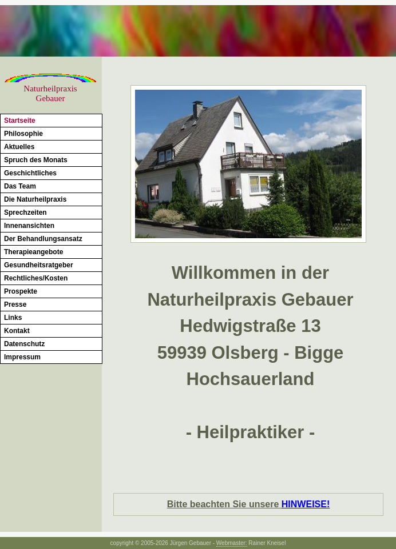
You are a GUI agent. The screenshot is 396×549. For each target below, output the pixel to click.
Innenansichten (29, 226)
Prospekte (20, 291)
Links (13, 318)
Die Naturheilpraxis (35, 199)
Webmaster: (231, 543)
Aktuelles (19, 147)
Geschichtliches (30, 173)
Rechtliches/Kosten (36, 278)
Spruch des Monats (36, 160)
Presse (15, 304)
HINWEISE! (306, 504)
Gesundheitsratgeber (38, 265)
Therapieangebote (33, 252)
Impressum (22, 357)
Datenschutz (24, 344)
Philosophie (23, 134)
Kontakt (17, 331)
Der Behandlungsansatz (43, 239)
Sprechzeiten (25, 213)
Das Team (20, 186)
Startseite (19, 121)
